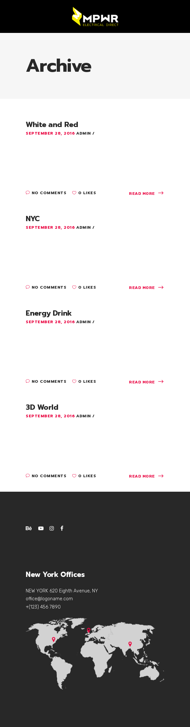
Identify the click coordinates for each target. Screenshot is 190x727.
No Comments (46, 193)
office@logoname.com (49, 599)
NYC (33, 218)
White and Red (52, 124)
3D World (42, 407)
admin (84, 133)
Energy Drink (49, 313)
